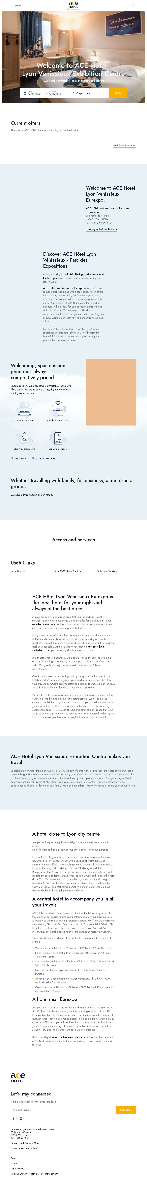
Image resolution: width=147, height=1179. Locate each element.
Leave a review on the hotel (24, 1148)
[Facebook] (14, 1118)
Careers (15, 1163)
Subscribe (126, 1110)
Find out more (18, 458)
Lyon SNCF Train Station (67, 571)
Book (118, 93)
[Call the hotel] (134, 5)
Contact (14, 1158)
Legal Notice (17, 1168)
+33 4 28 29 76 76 (102, 223)
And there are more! (124, 145)
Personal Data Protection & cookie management (34, 1173)
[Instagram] (21, 1118)
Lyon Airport (18, 571)
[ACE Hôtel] (73, 6)
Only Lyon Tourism (107, 571)
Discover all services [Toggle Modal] (43, 458)
